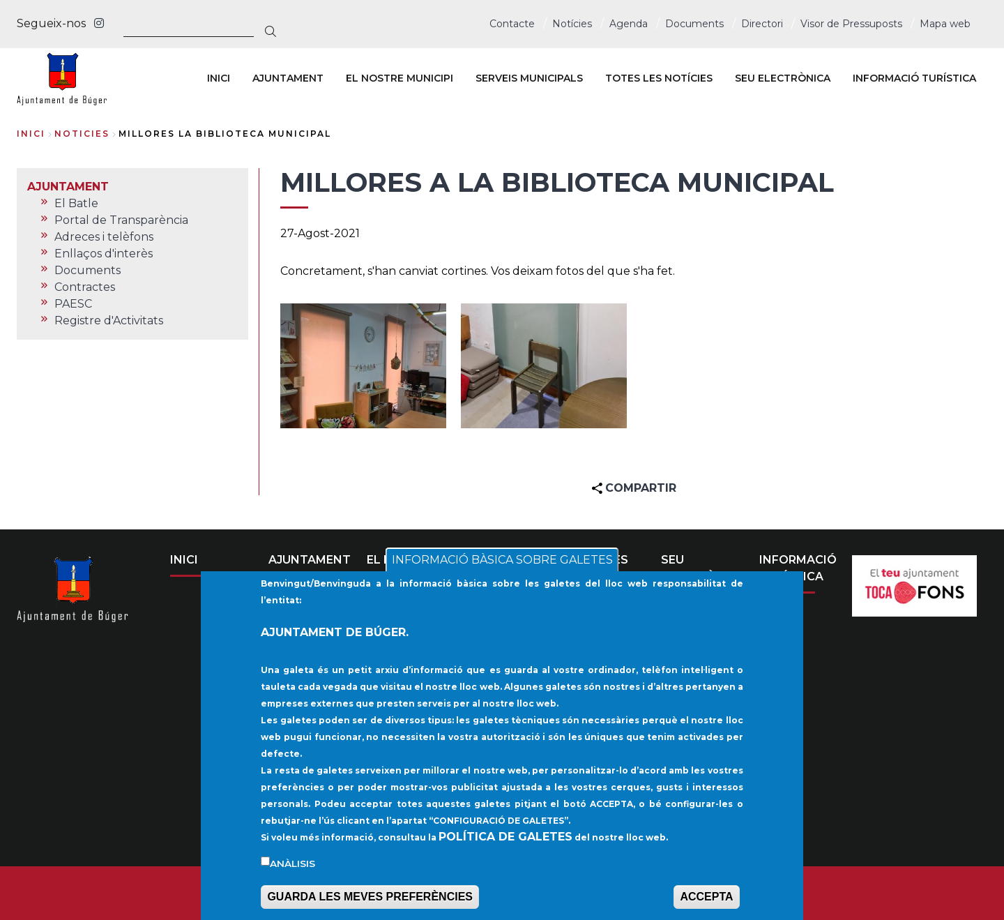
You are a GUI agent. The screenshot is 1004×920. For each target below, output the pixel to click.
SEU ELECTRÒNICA (703, 568)
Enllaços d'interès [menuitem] (103, 253)
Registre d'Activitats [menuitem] (108, 320)
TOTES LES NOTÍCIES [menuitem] (659, 78)
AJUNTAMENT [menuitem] (288, 78)
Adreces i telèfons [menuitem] (103, 236)
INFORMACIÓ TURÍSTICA (798, 568)
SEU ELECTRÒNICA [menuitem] (782, 78)
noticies (81, 133)
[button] (363, 365)
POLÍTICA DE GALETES (505, 840)
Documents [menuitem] (87, 270)
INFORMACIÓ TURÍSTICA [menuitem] (914, 78)
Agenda (628, 23)
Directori (762, 23)
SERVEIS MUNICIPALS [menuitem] (529, 78)
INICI (184, 559)
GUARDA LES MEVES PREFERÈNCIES (370, 900)
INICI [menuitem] (218, 78)
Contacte (512, 23)
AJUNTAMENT (309, 559)
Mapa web (945, 23)
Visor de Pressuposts (851, 23)
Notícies (572, 23)
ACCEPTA (706, 900)
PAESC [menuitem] (73, 303)
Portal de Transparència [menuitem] (121, 220)
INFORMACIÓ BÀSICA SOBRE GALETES (502, 563)
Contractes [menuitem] (84, 287)
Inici (31, 133)
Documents (694, 23)
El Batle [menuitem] (76, 203)
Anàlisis (292, 867)
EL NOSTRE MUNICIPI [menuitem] (399, 78)
